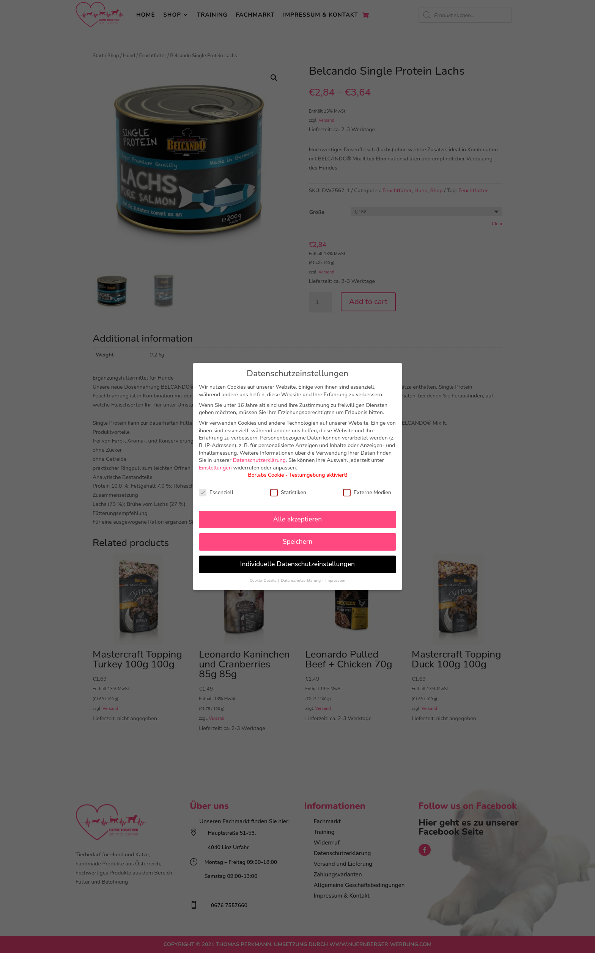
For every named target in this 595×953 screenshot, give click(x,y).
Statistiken (288, 492)
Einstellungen (215, 467)
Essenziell (216, 492)
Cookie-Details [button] (263, 580)
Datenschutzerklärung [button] (301, 580)
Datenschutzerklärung (259, 460)
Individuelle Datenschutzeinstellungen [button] (297, 563)
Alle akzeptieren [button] (297, 519)
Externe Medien (367, 492)
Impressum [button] (335, 580)
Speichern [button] (297, 541)
